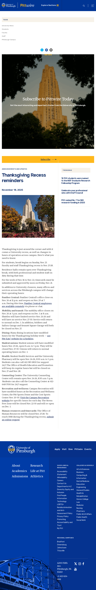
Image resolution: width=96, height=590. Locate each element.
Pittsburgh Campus (9, 40)
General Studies (82, 490)
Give (70, 449)
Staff (3, 36)
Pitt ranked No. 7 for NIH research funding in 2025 (73, 201)
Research (36, 465)
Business (80, 472)
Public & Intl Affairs (84, 514)
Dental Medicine (82, 481)
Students (5, 29)
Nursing (79, 508)
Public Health (81, 517)
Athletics (36, 476)
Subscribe (45, 159)
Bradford (60, 542)
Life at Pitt (37, 471)
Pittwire (78, 449)
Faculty (4, 33)
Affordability (62, 477)
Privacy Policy (62, 516)
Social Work (81, 520)
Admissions (20, 476)
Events (88, 449)
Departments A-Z (64, 486)
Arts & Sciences (82, 469)
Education (80, 484)
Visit (64, 449)
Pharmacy (80, 511)
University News (8, 26)
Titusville (60, 551)
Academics (19, 471)
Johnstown (61, 548)
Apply (57, 449)
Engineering (81, 487)
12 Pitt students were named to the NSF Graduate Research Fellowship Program (75, 180)
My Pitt (60, 528)
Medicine (80, 505)
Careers (60, 480)
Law (78, 502)
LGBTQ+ (60, 504)
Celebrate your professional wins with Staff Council (74, 191)
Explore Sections (48, 5)
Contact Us (61, 483)
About (16, 465)
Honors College (82, 499)
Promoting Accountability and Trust (64, 522)
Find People (61, 495)
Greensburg (61, 545)
